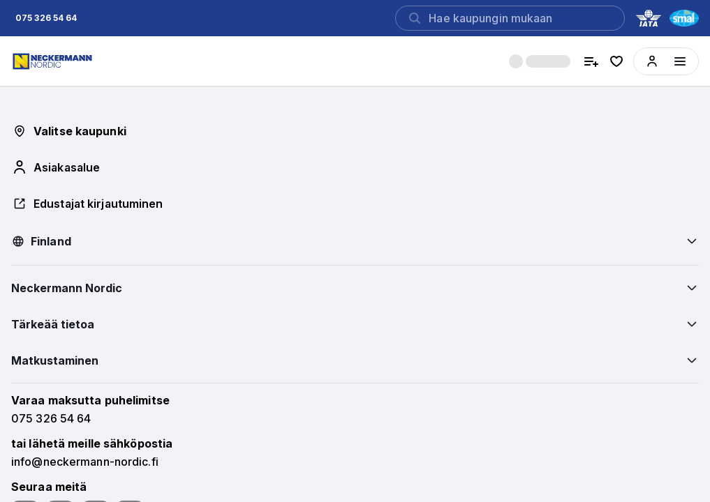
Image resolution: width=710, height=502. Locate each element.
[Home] (54, 61)
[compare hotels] (591, 61)
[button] (46, 18)
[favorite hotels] (616, 61)
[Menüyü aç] (680, 61)
